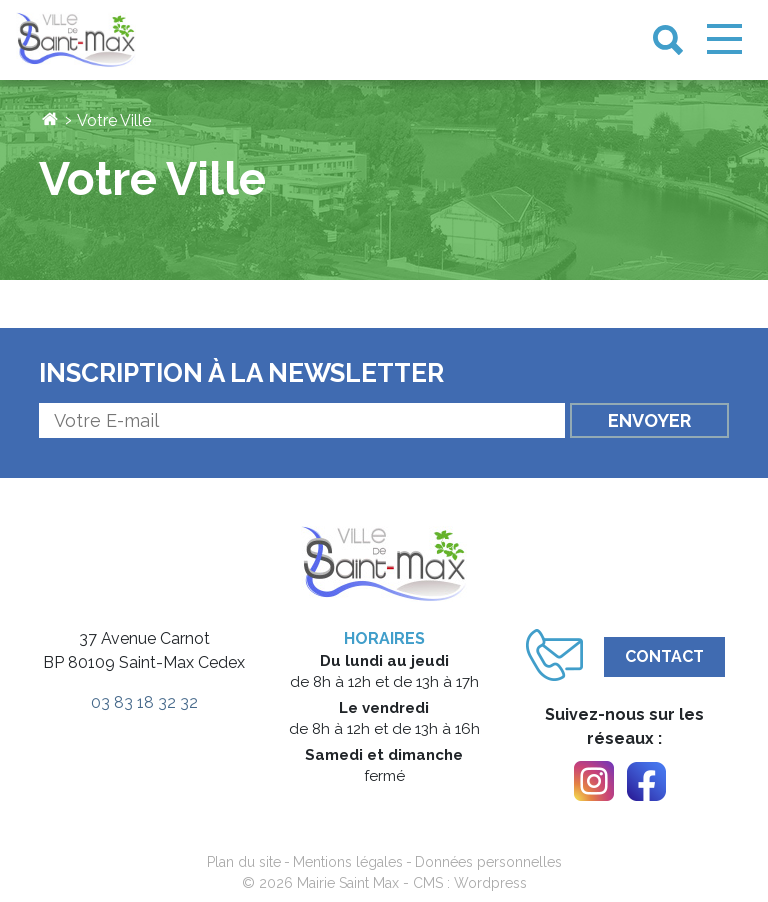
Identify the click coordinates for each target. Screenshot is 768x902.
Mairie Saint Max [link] (348, 883)
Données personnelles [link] (488, 862)
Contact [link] (664, 656)
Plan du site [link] (244, 862)
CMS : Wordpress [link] (470, 883)
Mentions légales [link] (348, 862)
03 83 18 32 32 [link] (144, 702)
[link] (76, 40)
